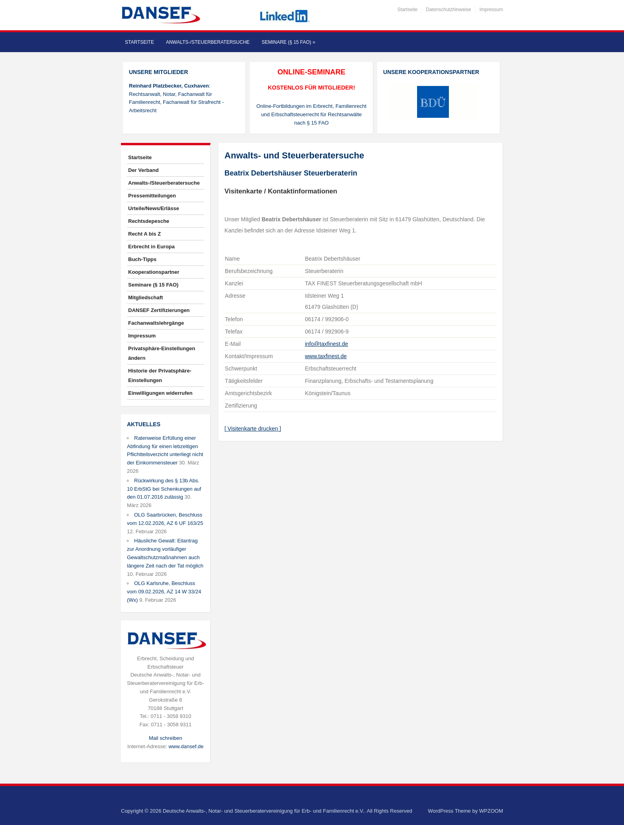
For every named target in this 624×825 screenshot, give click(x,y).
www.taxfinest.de (326, 356)
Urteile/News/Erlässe (153, 208)
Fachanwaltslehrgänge (156, 323)
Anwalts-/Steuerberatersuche (208, 42)
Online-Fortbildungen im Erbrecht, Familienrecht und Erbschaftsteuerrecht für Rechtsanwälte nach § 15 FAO (311, 114)
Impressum (491, 9)
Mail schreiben (165, 738)
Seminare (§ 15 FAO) (288, 42)
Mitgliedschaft (145, 297)
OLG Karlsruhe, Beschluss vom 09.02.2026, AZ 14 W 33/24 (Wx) (164, 591)
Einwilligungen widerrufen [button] (160, 393)
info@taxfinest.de (326, 344)
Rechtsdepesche (148, 221)
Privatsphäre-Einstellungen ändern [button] (161, 353)
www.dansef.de (185, 746)
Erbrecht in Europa (151, 247)
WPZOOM (491, 811)
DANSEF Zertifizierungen (159, 310)
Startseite (408, 9)
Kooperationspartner (153, 272)
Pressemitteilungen (152, 196)
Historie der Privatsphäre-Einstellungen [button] (159, 375)
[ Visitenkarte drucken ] (252, 428)
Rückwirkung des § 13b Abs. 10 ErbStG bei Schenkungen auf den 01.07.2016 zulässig (164, 489)
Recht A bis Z (144, 234)
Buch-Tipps (142, 259)
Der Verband (143, 170)
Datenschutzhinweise (448, 9)
